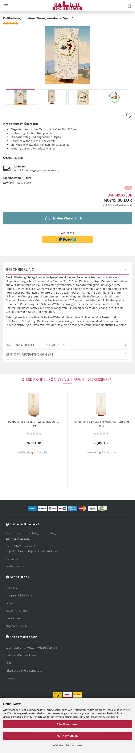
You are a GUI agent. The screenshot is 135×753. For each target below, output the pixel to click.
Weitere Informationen (67, 745)
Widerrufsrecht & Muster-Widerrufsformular (32, 647)
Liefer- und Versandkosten (21, 655)
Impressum (12, 678)
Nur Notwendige (67, 735)
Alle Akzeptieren (67, 724)
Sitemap (10, 603)
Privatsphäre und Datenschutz (24, 670)
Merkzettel (12, 558)
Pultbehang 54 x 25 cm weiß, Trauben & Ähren (33, 423)
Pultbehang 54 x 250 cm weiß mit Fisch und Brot (101, 423)
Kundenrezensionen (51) (30, 354)
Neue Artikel (13, 618)
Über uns (11, 588)
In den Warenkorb (63, 218)
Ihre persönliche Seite (19, 595)
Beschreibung (20, 269)
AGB (8, 663)
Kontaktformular (15, 566)
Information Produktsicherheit (39, 345)
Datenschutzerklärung (105, 716)
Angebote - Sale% (16, 626)
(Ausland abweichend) (48, 170)
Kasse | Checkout (16, 610)
